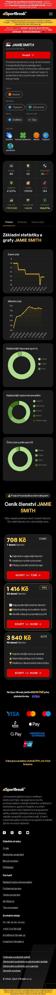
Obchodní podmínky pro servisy (20, 966)
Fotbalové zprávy (12, 888)
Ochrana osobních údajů (16, 957)
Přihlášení (8, 867)
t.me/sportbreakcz (13, 941)
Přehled (9, 222)
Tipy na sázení (10, 907)
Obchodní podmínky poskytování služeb (25, 961)
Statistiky (22, 222)
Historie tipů (38, 222)
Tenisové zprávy (11, 894)
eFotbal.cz (8, 901)
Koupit (28, 55)
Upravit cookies (12, 970)
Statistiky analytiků (13, 854)
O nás (6, 848)
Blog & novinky (10, 860)
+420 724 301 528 (12, 928)
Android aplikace (31, 31)
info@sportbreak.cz (14, 935)
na (28, 575)
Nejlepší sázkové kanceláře (17, 882)
